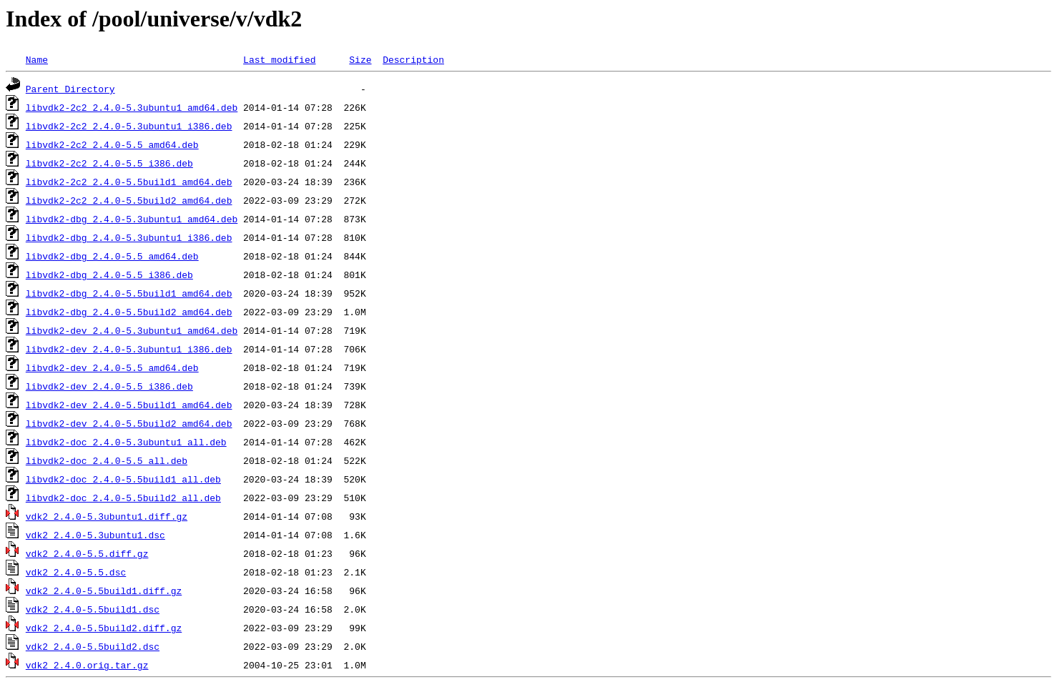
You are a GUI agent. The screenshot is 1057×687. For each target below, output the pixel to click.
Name (37, 59)
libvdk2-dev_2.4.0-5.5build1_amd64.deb (129, 404)
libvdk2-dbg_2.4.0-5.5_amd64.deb (112, 255)
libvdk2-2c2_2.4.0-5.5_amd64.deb (112, 144)
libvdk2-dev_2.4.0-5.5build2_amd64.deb (129, 423)
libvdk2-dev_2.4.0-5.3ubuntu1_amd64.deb (131, 330)
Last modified (279, 59)
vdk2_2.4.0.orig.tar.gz (87, 664)
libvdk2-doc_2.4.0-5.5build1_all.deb (123, 479)
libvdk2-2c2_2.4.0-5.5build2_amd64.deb (129, 200)
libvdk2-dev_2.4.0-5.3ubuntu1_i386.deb (129, 348)
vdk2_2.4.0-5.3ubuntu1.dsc (95, 534)
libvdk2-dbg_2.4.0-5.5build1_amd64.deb (129, 293)
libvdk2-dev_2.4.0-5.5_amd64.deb (112, 367)
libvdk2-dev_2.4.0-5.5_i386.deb (109, 386)
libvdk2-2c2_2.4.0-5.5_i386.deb (109, 163)
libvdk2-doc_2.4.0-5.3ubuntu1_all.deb (126, 441)
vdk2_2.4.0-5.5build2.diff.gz (104, 627)
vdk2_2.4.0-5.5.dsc (76, 571)
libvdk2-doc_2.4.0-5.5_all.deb (106, 460)
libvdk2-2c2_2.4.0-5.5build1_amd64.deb (129, 181)
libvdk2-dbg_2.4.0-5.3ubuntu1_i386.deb (129, 237)
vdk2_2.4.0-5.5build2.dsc (92, 646)
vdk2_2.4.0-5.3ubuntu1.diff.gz (106, 516)
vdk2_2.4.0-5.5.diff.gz (87, 553)
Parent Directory (70, 88)
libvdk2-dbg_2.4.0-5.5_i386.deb (109, 274)
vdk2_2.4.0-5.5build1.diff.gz (104, 590)
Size (360, 59)
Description (413, 59)
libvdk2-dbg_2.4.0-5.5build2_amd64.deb (129, 311)
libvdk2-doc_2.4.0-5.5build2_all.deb (123, 497)
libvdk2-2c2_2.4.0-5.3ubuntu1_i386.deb (129, 125)
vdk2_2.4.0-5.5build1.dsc (92, 609)
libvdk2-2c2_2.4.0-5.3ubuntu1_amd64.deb (131, 107)
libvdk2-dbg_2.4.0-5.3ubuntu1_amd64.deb (131, 218)
